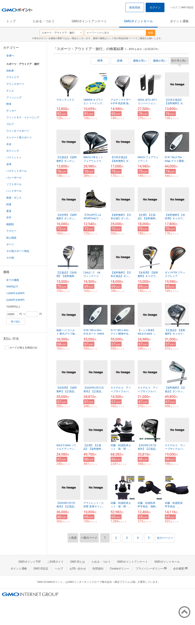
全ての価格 (12, 279)
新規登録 (134, 7)
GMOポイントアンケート (89, 21)
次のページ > (165, 537)
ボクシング (12, 150)
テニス (10, 90)
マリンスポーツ (15, 83)
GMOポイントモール (138, 21)
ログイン (155, 7)
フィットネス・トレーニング (22, 117)
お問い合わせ (78, 568)
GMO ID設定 (187, 7)
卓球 (8, 164)
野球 (8, 104)
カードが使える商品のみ (21, 348)
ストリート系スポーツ (19, 137)
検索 (150, 32)
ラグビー (11, 230)
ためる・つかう (44, 21)
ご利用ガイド (55, 561)
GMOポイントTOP (29, 561)
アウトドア (12, 77)
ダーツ (10, 244)
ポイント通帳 (179, 21)
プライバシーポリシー (151, 568)
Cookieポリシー (119, 568)
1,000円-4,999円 (15, 293)
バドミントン (14, 157)
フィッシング (14, 97)
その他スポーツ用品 (17, 251)
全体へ (10, 55)
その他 (10, 257)
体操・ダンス (14, 197)
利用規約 (97, 568)
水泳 (8, 144)
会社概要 (180, 568)
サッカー (11, 110)
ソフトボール (14, 184)
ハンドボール (14, 190)
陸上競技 (11, 237)
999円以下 (12, 286)
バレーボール (14, 177)
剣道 (8, 204)
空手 (8, 217)
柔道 (8, 211)
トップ (11, 21)
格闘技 (10, 224)
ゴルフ (10, 124)
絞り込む (15, 321)
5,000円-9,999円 (15, 299)
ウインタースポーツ (17, 130)
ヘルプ (173, 7)
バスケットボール (16, 170)
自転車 (10, 70)
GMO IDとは (77, 561)
